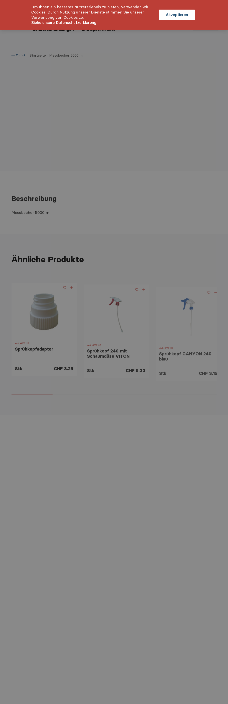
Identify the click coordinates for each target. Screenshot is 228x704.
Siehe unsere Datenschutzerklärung (63, 22)
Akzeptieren (177, 14)
